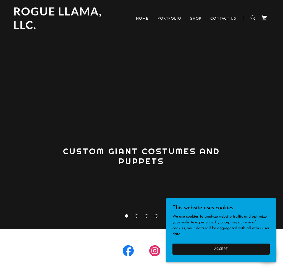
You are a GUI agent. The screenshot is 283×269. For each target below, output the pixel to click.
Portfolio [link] (169, 18)
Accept (221, 249)
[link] (58, 28)
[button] (126, 216)
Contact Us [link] (223, 18)
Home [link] (142, 18)
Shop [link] (195, 18)
